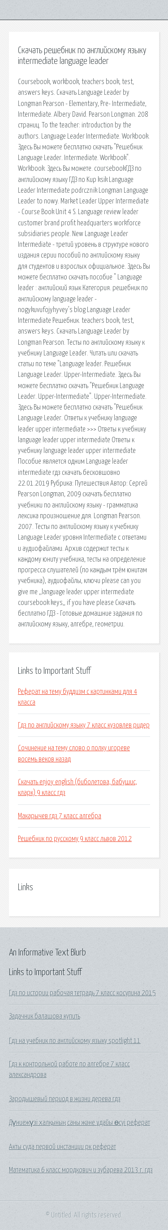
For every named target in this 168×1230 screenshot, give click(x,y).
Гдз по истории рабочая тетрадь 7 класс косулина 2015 (82, 993)
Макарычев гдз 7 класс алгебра (59, 816)
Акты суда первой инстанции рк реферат (62, 1146)
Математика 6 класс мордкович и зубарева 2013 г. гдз (81, 1170)
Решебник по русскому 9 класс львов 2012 (75, 838)
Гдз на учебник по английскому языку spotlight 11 (75, 1040)
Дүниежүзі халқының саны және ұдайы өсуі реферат (79, 1122)
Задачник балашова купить (44, 1016)
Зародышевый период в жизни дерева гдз (65, 1099)
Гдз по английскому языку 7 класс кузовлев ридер (84, 725)
